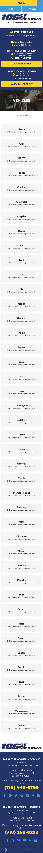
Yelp (21, 795)
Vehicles (26, 115)
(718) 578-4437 (23, 32)
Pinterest (33, 795)
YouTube (27, 795)
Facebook (4, 795)
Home (16, 115)
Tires (10, 9)
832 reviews (26, 45)
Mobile (21, 2)
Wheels (32, 9)
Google (10, 795)
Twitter (16, 795)
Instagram (38, 795)
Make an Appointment (22, 63)
